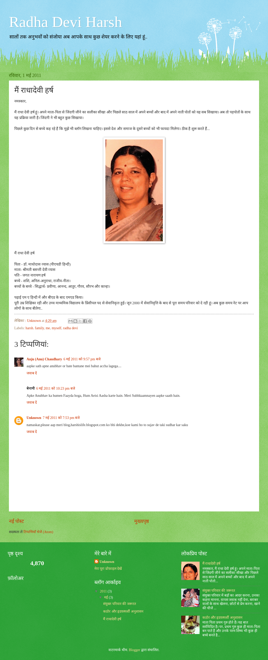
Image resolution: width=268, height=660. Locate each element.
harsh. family (35, 328)
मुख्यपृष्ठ (141, 521)
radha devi (70, 328)
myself (57, 328)
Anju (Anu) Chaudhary (44, 359)
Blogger (134, 650)
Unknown (34, 418)
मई (106, 597)
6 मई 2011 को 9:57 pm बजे (82, 359)
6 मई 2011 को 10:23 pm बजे (55, 388)
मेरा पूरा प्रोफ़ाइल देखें (108, 569)
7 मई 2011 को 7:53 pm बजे (61, 418)
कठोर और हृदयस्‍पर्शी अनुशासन (123, 611)
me (48, 328)
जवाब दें (32, 373)
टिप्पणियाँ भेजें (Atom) (38, 532)
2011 (104, 591)
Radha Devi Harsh (65, 22)
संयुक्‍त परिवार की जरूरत (119, 604)
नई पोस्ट (16, 521)
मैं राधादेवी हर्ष (112, 619)
